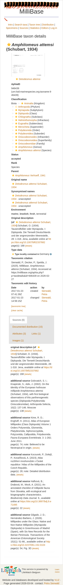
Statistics (34, 28)
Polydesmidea (23, 133)
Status (14, 154)
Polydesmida (23, 130)
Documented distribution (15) (27, 326)
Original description (22, 218)
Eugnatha (21, 123)
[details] (28, 246)
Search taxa (21, 24)
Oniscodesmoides (25, 137)
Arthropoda (22, 106)
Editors (45, 28)
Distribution (48, 24)
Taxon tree (34, 24)
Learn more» (57, 571)
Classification (19, 99)
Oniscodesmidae (25, 143)
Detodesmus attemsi (29, 79)
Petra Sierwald (51, 583)
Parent (15, 171)
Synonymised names (23, 191)
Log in (54, 28)
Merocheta (21, 127)
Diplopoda (21, 113)
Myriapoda (21, 110)
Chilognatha (22, 116)
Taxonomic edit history (24, 283)
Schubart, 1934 (27, 350)
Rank (14, 163)
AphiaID (15, 84)
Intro (10, 24)
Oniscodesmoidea (25, 140)
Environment (18, 209)
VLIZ (56, 580)
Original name (19, 179)
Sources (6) (18, 320)
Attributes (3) (19, 333)
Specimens (11, 28)
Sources (23, 28)
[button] (9, 45)
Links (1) (36, 333)
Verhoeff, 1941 (28, 175)
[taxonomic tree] (18, 306)
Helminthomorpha (25, 120)
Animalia (26, 103)
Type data (16, 250)
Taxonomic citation (22, 258)
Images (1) (18, 340)
